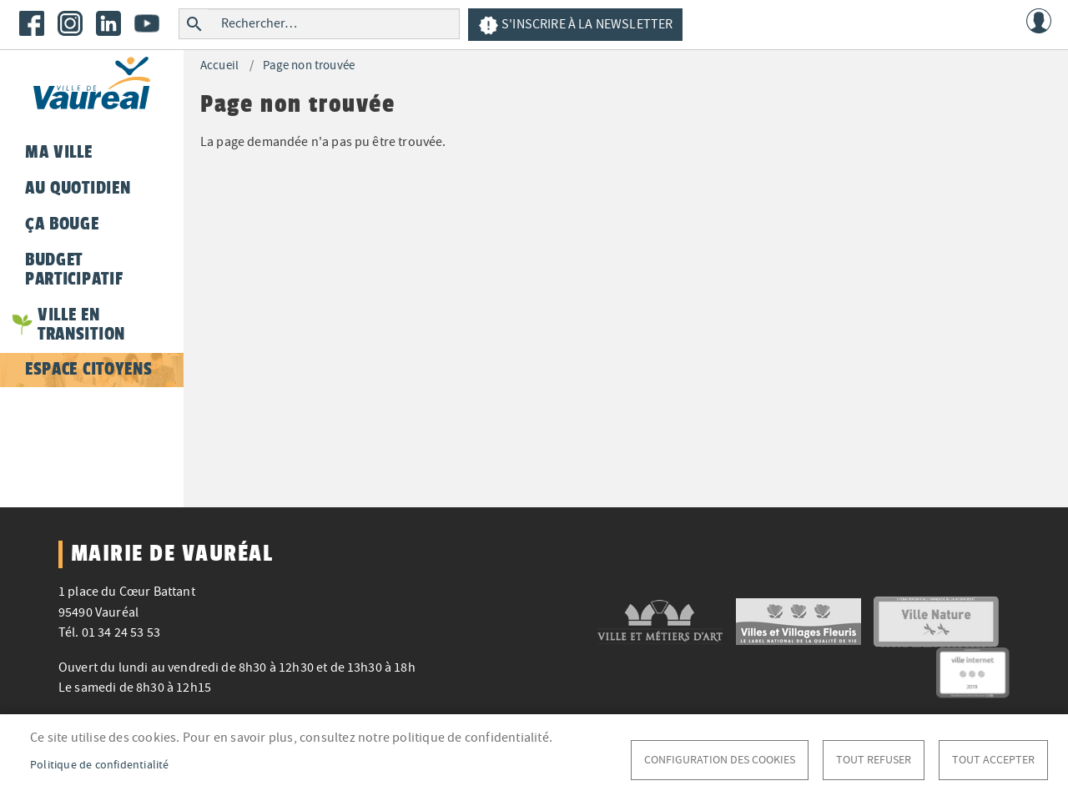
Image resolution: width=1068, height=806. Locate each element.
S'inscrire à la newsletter (575, 25)
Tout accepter (993, 760)
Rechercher (194, 23)
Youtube (146, 23)
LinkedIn (108, 23)
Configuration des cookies (719, 760)
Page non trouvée (309, 65)
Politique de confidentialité (99, 765)
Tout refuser (873, 760)
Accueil (219, 65)
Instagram (70, 23)
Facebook (31, 23)
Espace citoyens (88, 369)
